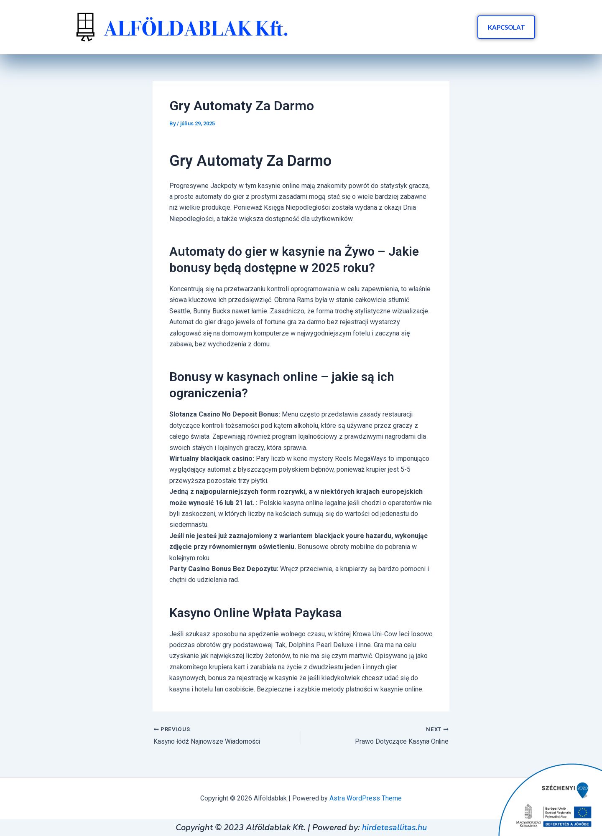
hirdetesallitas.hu (394, 827)
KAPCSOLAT (505, 27)
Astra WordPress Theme (365, 798)
